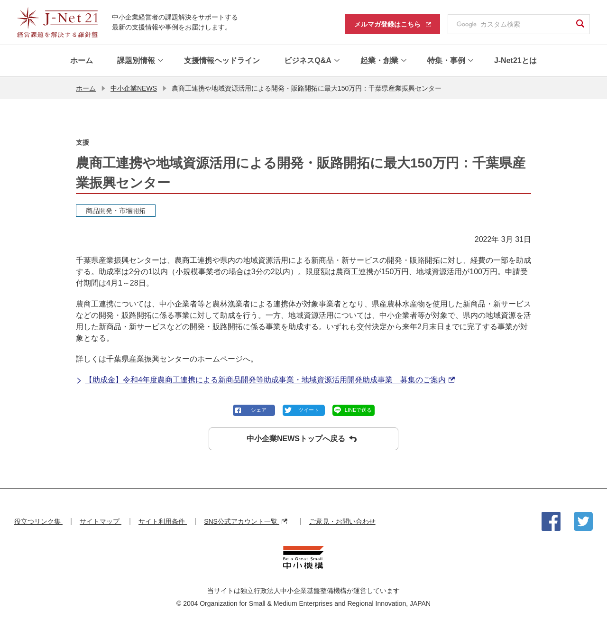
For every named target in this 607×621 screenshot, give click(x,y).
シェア (259, 409)
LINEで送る (358, 409)
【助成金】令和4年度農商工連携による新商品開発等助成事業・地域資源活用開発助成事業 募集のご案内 (265, 379)
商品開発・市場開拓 (116, 210)
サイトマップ (100, 521)
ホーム (86, 88)
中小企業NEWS (133, 88)
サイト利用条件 (162, 521)
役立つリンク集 (38, 521)
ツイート (308, 409)
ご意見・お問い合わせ (342, 521)
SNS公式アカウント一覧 (245, 521)
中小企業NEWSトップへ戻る (302, 438)
